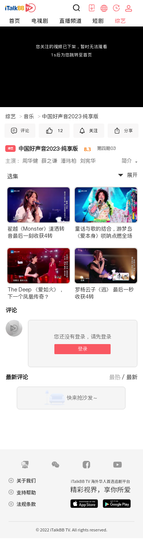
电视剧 (39, 21)
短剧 (98, 21)
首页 (14, 21)
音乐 (32, 116)
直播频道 (70, 21)
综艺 (120, 21)
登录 (83, 349)
